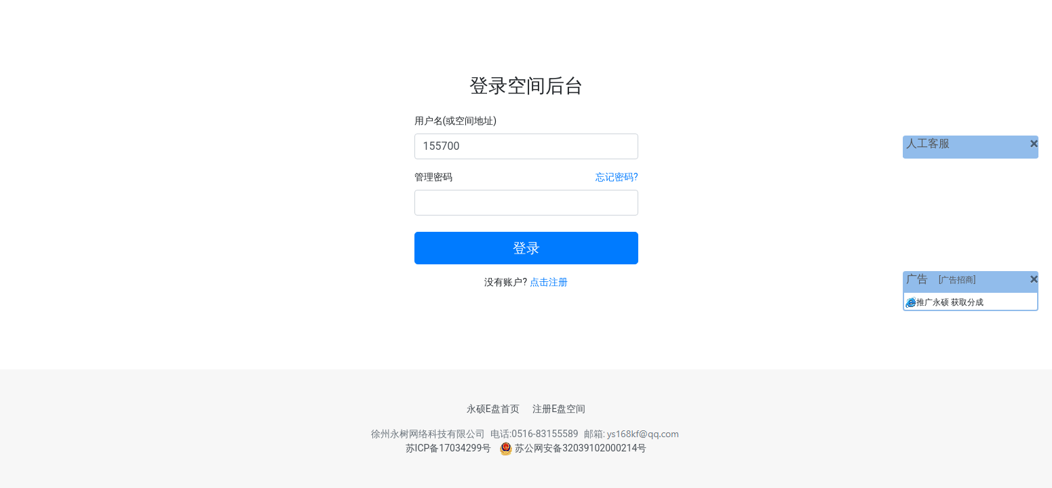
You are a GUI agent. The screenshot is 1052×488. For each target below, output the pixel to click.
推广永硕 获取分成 (949, 302)
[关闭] (1034, 144)
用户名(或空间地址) (455, 120)
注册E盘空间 (558, 408)
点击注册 (549, 282)
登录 (526, 248)
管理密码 (433, 176)
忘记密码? (617, 176)
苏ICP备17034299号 (449, 448)
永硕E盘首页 (493, 408)
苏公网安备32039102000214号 (573, 448)
